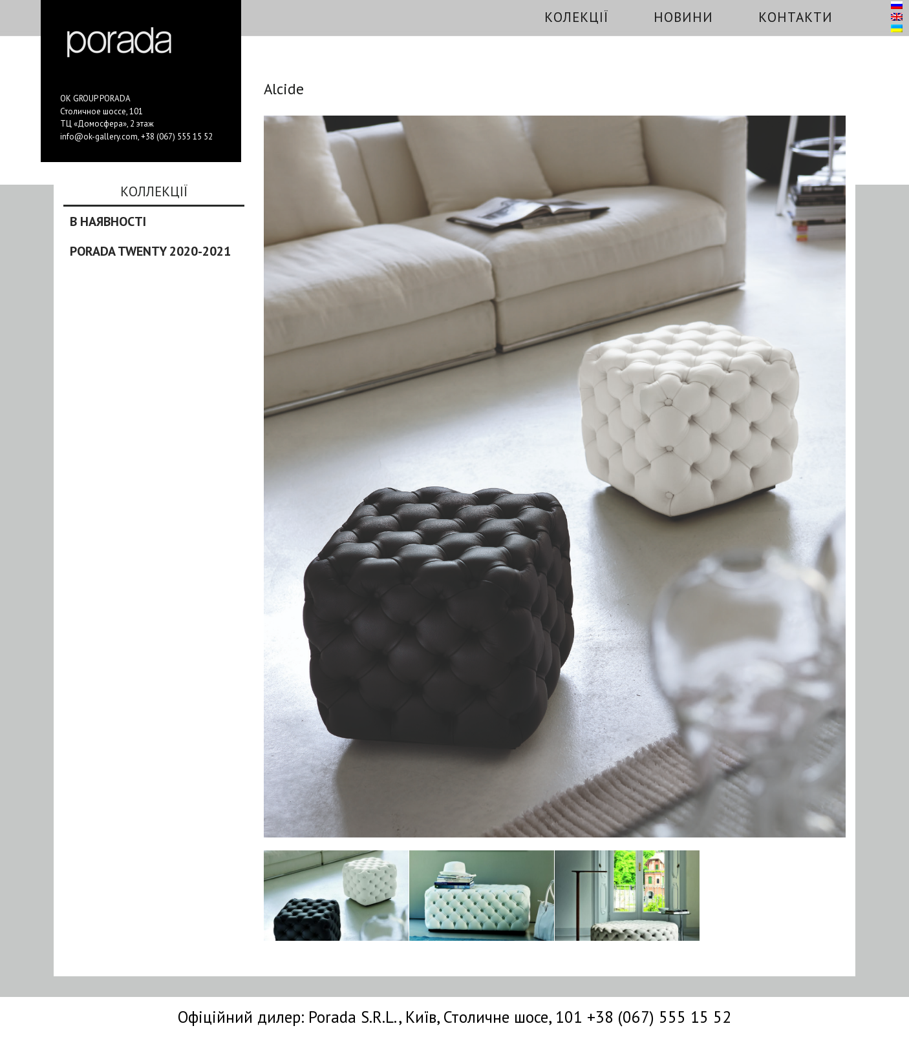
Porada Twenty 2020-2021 (150, 251)
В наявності (108, 221)
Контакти (795, 17)
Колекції (576, 17)
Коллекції (153, 192)
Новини (683, 17)
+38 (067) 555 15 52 (177, 136)
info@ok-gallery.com (99, 136)
